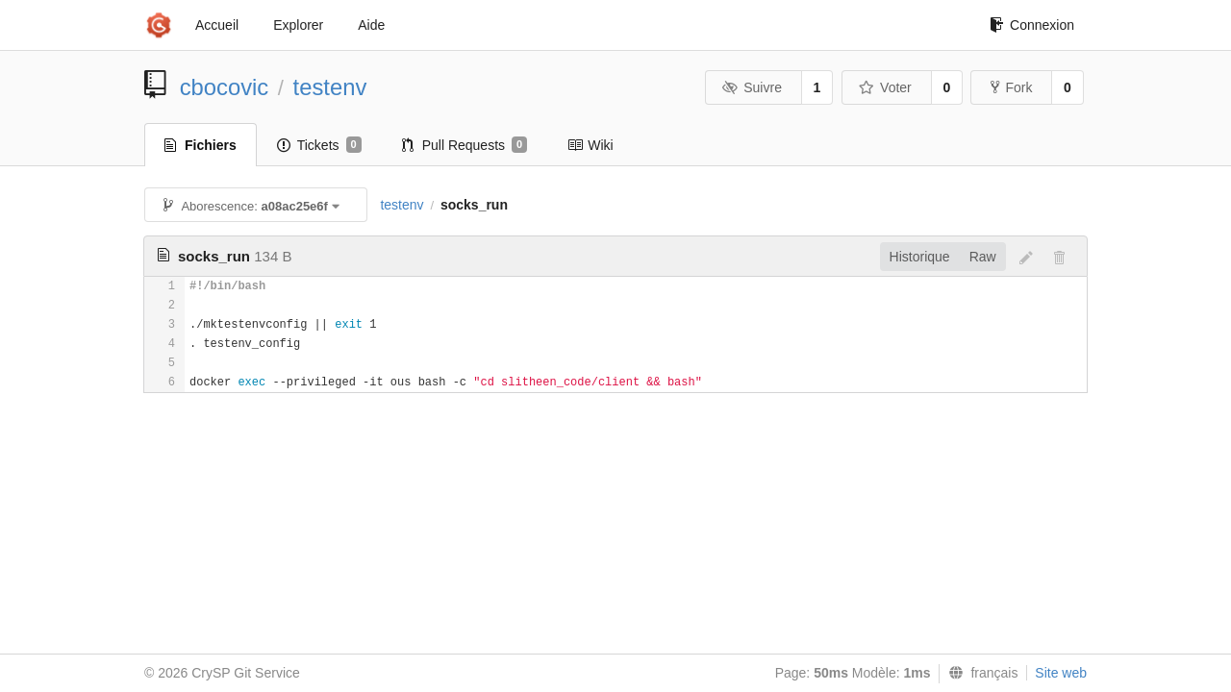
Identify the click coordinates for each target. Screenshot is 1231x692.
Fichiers (200, 145)
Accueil (217, 25)
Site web (1061, 672)
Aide (371, 25)
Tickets (319, 145)
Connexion (1032, 25)
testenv (330, 87)
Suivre (752, 87)
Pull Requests (465, 145)
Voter (885, 87)
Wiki (590, 145)
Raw (982, 256)
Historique (920, 256)
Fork (1011, 87)
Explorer (298, 25)
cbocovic (224, 87)
